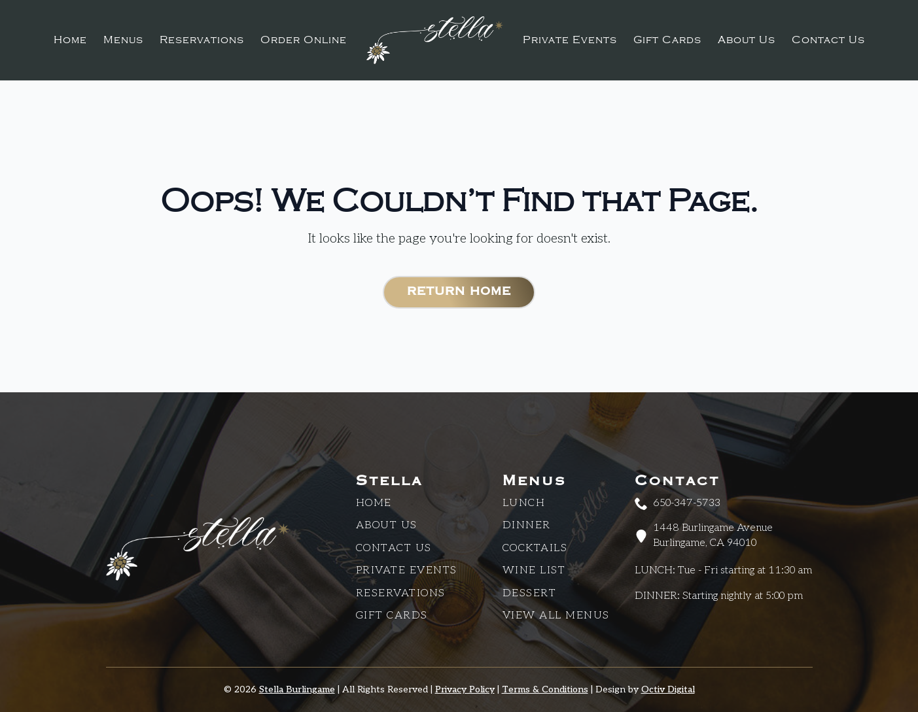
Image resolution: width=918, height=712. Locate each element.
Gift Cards (667, 40)
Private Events (570, 40)
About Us (746, 40)
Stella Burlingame (297, 689)
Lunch (524, 503)
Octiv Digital (668, 689)
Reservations (202, 40)
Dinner (527, 525)
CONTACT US (394, 548)
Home (70, 40)
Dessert (530, 593)
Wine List (534, 570)
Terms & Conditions (545, 689)
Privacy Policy (465, 689)
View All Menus (556, 615)
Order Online (303, 40)
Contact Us (828, 40)
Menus (123, 40)
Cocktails (535, 548)
